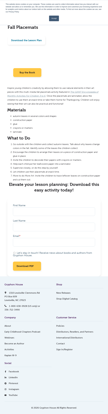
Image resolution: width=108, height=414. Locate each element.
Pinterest (11, 383)
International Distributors (69, 337)
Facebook (11, 371)
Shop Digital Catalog (66, 298)
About (7, 326)
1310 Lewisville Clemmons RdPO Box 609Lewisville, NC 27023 (22, 296)
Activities (9, 349)
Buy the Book (27, 72)
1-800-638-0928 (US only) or (22, 306)
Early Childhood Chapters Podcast (22, 331)
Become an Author (14, 343)
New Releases (63, 292)
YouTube (11, 395)
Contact (60, 343)
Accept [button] (54, 18)
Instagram (11, 389)
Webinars (9, 337)
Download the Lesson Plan (26, 40)
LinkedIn (11, 377)
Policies (60, 326)
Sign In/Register (64, 349)
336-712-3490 (12, 309)
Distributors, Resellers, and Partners (74, 331)
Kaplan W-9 (10, 355)
